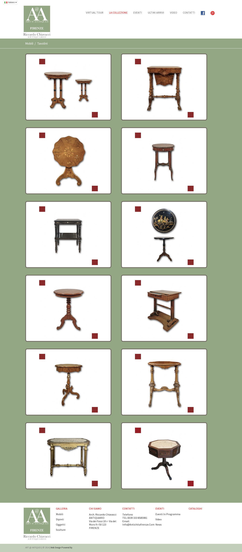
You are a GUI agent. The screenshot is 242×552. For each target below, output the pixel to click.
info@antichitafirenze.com (138, 524)
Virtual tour (94, 12)
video (158, 519)
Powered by (67, 547)
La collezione (118, 12)
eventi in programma (167, 514)
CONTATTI (189, 12)
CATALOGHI (195, 508)
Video (173, 12)
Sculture (61, 529)
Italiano (10, 2)
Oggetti (60, 524)
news (158, 524)
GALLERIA (61, 508)
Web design (56, 547)
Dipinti (60, 519)
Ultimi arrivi (156, 12)
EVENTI (137, 12)
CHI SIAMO (95, 508)
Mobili (29, 43)
